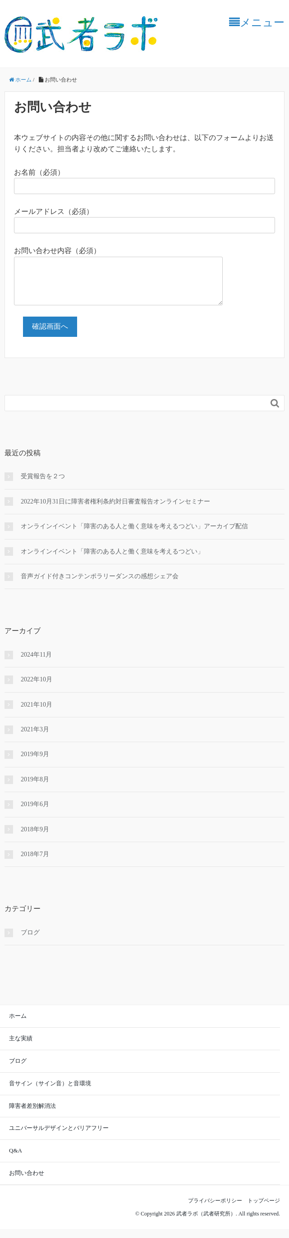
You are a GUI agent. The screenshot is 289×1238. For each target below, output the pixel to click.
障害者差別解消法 (32, 1114)
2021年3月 (35, 738)
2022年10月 (36, 688)
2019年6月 (35, 813)
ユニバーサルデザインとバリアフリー (59, 1137)
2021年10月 (36, 713)
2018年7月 (35, 863)
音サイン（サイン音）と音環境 (50, 1092)
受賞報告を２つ (43, 485)
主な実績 (20, 1047)
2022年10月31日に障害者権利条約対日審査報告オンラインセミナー (115, 510)
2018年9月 (35, 838)
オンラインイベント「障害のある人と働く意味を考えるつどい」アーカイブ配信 (134, 535)
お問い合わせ (26, 1182)
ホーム (18, 1024)
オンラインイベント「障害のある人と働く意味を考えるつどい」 (112, 560)
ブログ (30, 941)
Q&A (15, 1159)
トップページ (264, 1209)
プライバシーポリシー (218, 1209)
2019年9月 (35, 763)
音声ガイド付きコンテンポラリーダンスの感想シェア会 (100, 585)
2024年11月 (36, 663)
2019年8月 (35, 788)
